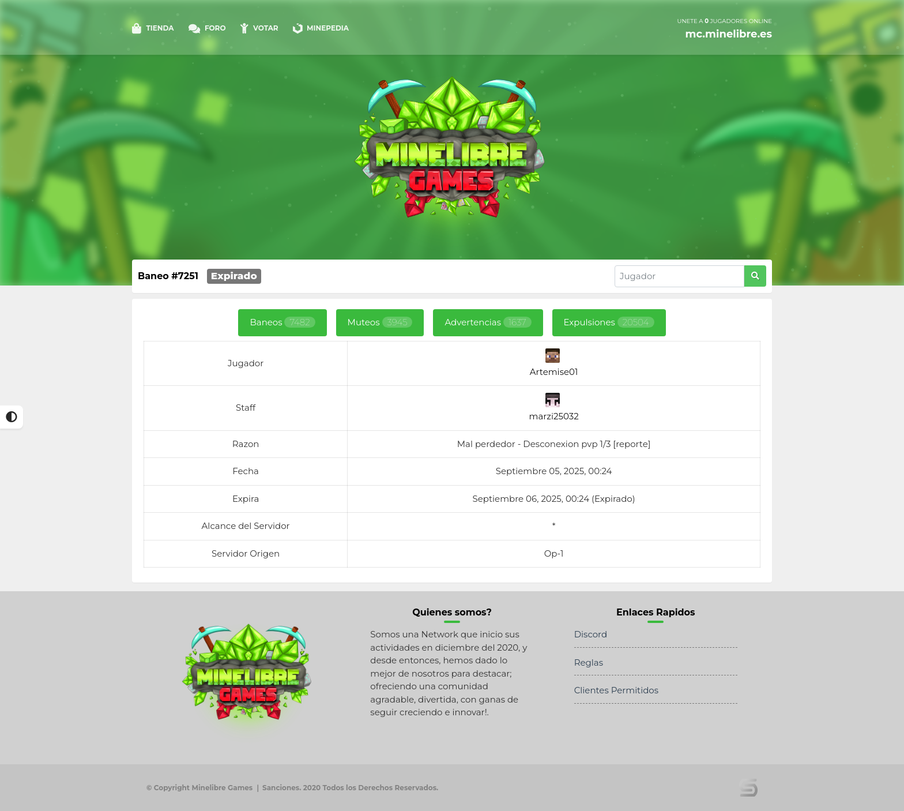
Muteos (380, 322)
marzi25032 (554, 416)
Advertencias (488, 322)
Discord (590, 634)
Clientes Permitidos (616, 690)
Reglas (588, 662)
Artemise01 (554, 371)
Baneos (282, 322)
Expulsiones (609, 322)
